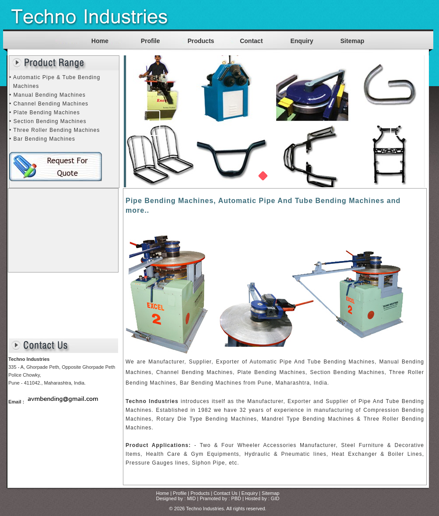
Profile (150, 40)
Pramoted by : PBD (220, 498)
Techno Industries (205, 508)
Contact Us (225, 493)
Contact (251, 40)
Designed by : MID (176, 498)
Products (200, 40)
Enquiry (301, 40)
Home (99, 40)
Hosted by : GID (262, 498)
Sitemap (352, 40)
